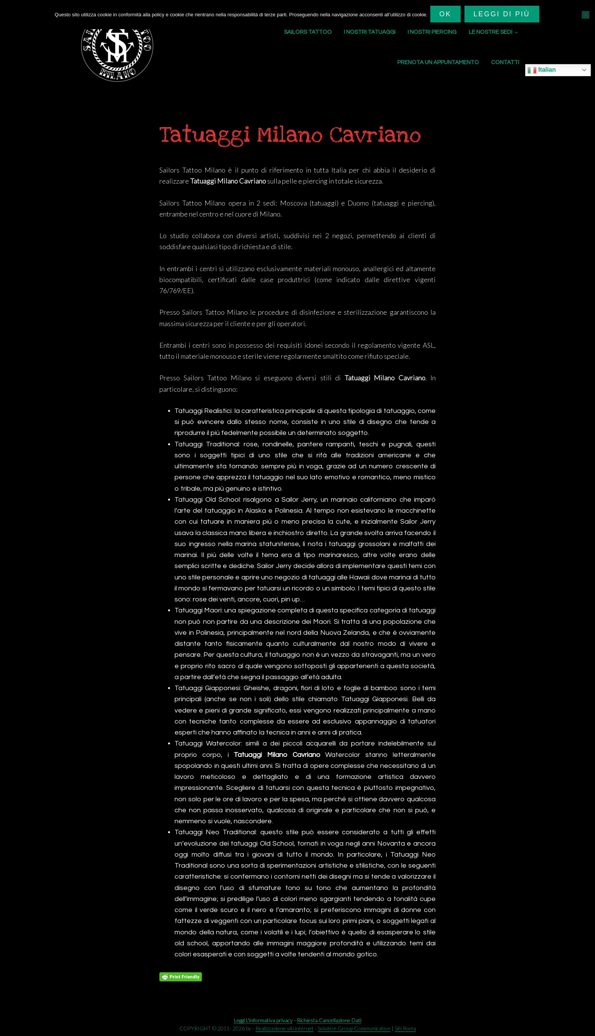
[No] (585, 14)
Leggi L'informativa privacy (263, 1020)
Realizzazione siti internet (284, 1028)
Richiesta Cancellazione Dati (329, 1020)
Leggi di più (503, 14)
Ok (447, 14)
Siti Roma (405, 1028)
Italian (541, 70)
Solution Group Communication (354, 1028)
